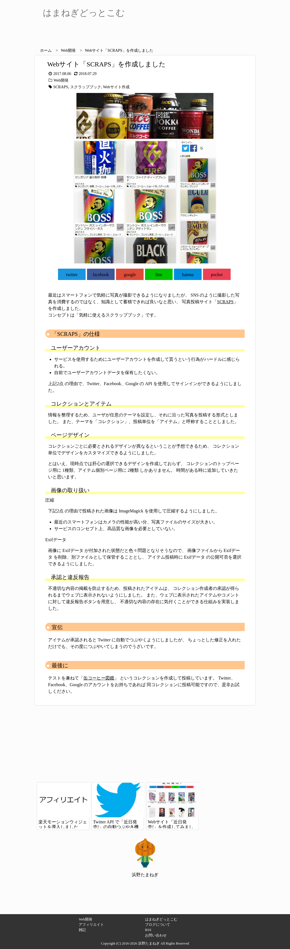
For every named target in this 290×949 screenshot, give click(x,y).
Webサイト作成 (116, 87)
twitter (72, 274)
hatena (188, 274)
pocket (217, 274)
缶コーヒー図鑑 (98, 678)
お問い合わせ (156, 935)
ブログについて (157, 925)
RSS (148, 930)
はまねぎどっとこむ (161, 919)
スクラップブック (85, 87)
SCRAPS (60, 87)
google (130, 274)
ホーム (46, 50)
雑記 (82, 930)
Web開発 (68, 50)
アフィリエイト (91, 925)
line (158, 274)
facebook (101, 274)
